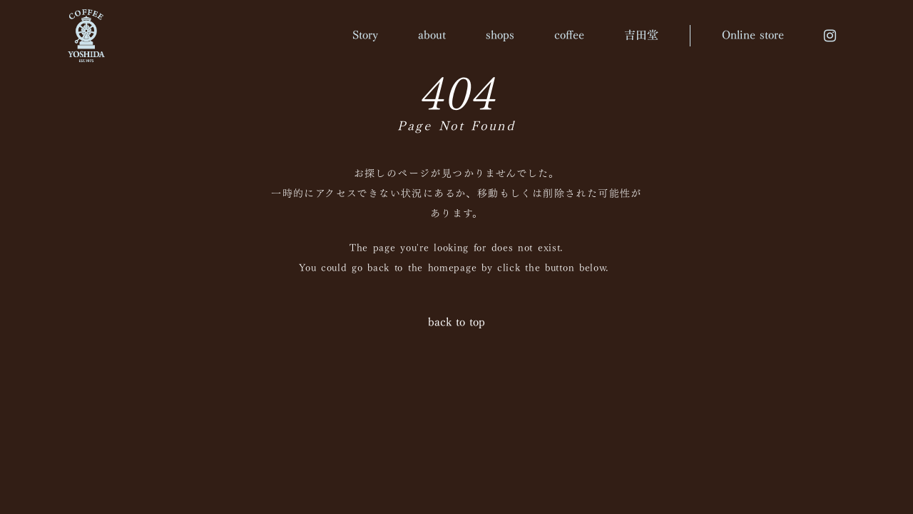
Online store (753, 35)
